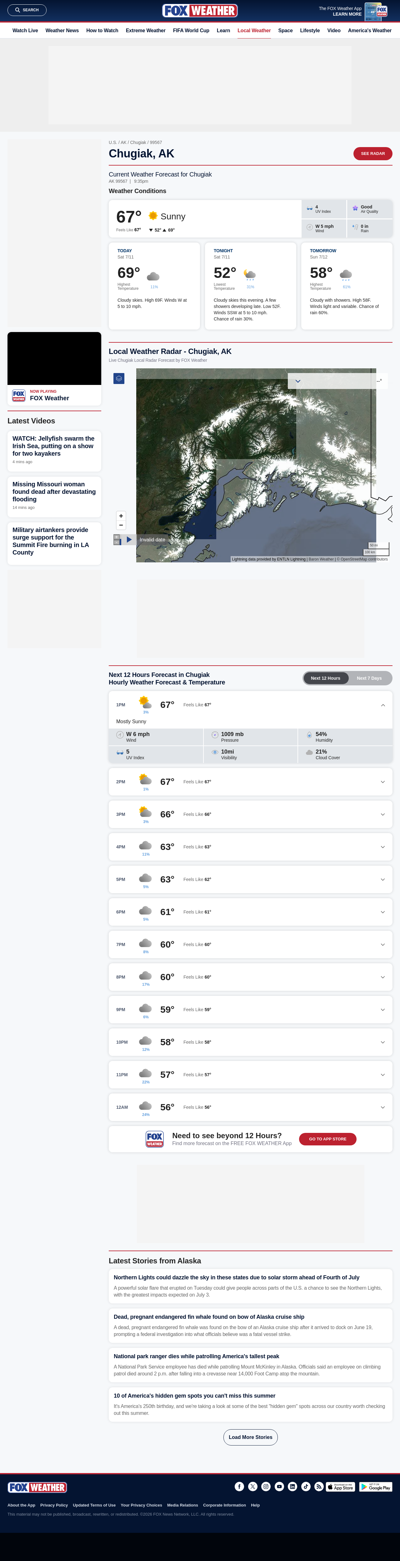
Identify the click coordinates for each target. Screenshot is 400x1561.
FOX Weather (49, 398)
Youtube (279, 1486)
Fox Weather (200, 11)
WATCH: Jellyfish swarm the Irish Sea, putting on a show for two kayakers (53, 446)
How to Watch (102, 30)
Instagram (266, 1486)
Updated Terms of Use (94, 1505)
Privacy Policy (54, 1505)
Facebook (239, 1486)
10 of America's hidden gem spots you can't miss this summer (194, 1396)
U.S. (113, 142)
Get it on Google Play (375, 1487)
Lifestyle (310, 30)
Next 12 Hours (325, 678)
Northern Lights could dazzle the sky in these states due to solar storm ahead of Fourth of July (236, 1277)
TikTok (306, 1486)
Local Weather (254, 30)
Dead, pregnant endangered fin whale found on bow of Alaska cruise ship (209, 1317)
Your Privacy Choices (141, 1505)
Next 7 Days (369, 678)
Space (285, 30)
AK (124, 142)
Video (334, 30)
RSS (319, 1486)
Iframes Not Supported (250, 465)
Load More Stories (250, 1437)
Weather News (62, 30)
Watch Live (25, 30)
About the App (21, 1505)
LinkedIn (292, 1486)
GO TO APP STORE (327, 1139)
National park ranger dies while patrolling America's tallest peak (196, 1356)
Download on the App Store (340, 1487)
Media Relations (182, 1505)
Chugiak (138, 142)
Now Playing (43, 391)
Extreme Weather (146, 30)
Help (255, 1505)
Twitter (253, 1486)
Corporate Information (224, 1505)
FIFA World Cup (191, 30)
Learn (223, 30)
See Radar (373, 153)
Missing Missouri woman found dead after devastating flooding (54, 492)
